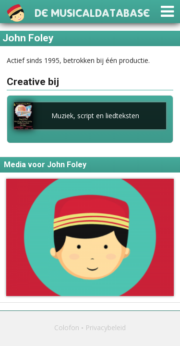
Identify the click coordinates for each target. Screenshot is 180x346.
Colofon (66, 327)
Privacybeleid (105, 327)
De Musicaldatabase (92, 12)
